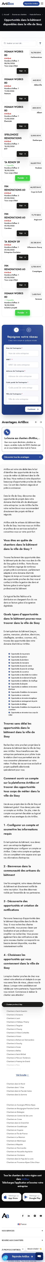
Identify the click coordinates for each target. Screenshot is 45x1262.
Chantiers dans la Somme (17, 1094)
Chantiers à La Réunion (16, 1137)
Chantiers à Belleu (14, 1050)
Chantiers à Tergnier (15, 1025)
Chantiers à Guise (14, 1047)
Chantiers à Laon (13, 1018)
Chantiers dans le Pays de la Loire (20, 1159)
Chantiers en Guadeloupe (17, 1126)
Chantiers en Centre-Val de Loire (20, 1115)
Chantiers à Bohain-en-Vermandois (20, 1040)
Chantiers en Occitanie (16, 1155)
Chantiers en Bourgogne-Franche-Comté (23, 1108)
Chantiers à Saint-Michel (16, 1054)
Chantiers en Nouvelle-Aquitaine (20, 1151)
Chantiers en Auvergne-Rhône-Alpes (21, 1105)
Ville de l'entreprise (13, 394)
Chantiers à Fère (13, 1065)
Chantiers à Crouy (14, 1068)
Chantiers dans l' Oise (15, 1087)
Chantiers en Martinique (16, 1141)
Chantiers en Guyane (15, 1130)
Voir (22, 70)
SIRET (8, 359)
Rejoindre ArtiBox (31, 3)
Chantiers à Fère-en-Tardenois (18, 1058)
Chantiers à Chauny (14, 1029)
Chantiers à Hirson (14, 1036)
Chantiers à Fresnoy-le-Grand (18, 1061)
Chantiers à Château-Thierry (18, 1022)
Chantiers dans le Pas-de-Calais (19, 1091)
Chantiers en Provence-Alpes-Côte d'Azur (23, 1162)
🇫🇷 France (22, 1224)
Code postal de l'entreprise (16, 382)
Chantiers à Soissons (15, 1015)
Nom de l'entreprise (13, 348)
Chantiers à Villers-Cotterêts (18, 1032)
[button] (36, 422)
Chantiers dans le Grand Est (18, 1123)
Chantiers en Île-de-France (17, 1133)
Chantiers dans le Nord (16, 1084)
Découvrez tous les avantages (22, 457)
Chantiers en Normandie (16, 1148)
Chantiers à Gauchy (14, 1043)
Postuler (22, 177)
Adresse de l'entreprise (15, 371)
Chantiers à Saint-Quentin (17, 1011)
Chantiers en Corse (14, 1119)
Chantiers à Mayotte (15, 1144)
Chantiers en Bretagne (15, 1112)
